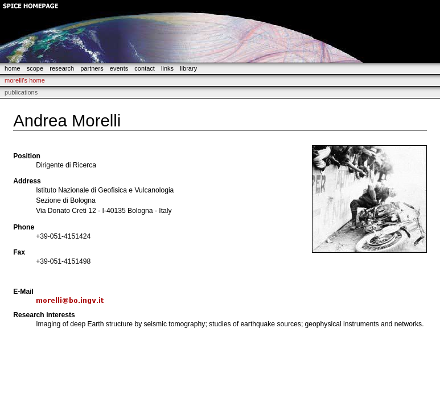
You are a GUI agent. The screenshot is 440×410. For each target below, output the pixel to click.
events (119, 68)
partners (91, 68)
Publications (21, 92)
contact (144, 68)
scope (35, 68)
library (188, 68)
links (167, 68)
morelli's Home (25, 80)
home (12, 68)
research (62, 68)
